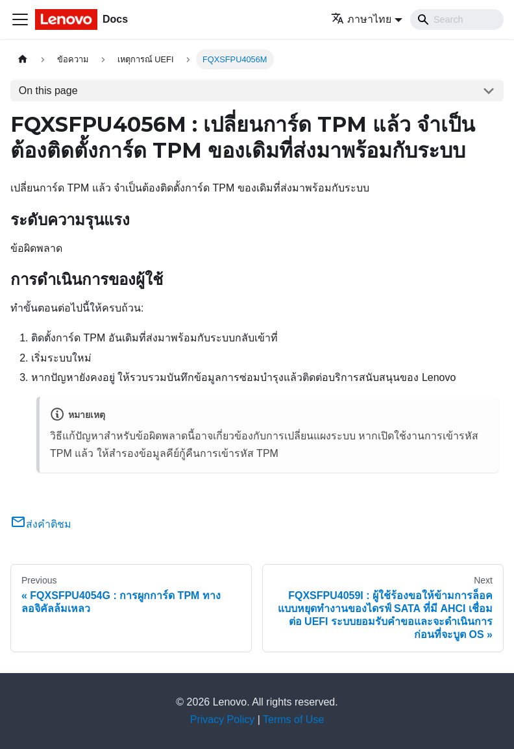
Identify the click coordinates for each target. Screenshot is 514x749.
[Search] (457, 19)
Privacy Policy (222, 719)
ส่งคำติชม (40, 524)
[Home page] (22, 59)
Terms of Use (293, 719)
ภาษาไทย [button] (361, 19)
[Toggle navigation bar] (20, 19)
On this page (48, 90)
